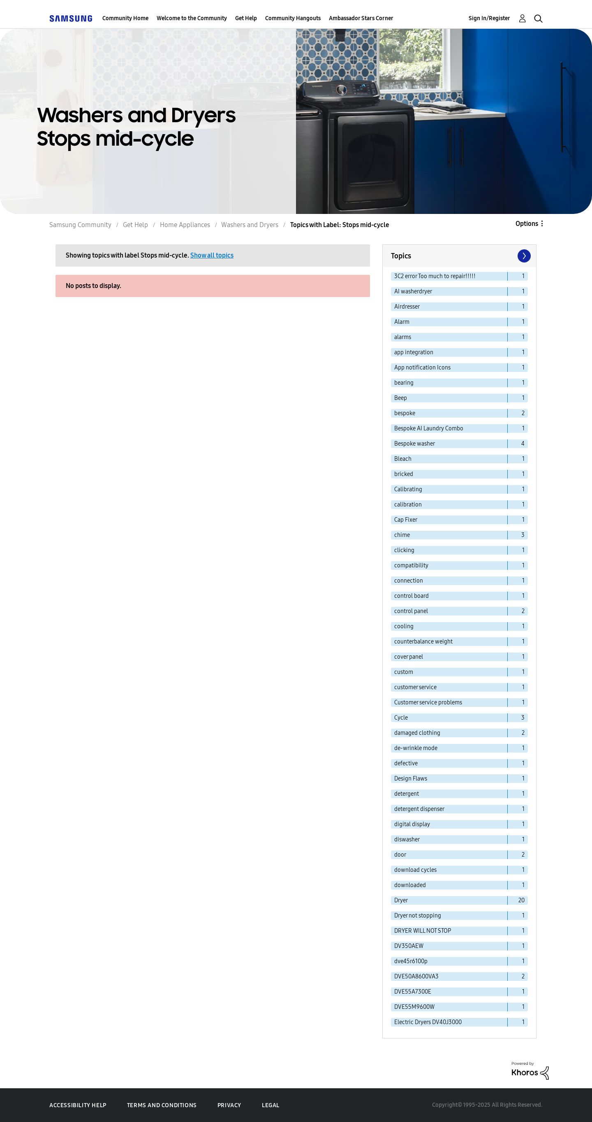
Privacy (229, 1105)
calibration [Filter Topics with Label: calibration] (408, 504)
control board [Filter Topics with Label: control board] (411, 595)
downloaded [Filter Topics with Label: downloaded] (410, 885)
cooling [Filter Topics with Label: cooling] (404, 626)
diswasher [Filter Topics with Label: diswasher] (407, 839)
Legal (271, 1105)
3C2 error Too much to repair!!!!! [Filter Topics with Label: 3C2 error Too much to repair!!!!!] (435, 276)
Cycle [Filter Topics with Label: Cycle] (401, 717)
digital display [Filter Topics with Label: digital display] (412, 824)
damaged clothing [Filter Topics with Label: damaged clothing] (417, 732)
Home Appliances (185, 225)
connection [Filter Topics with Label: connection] (408, 580)
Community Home (125, 18)
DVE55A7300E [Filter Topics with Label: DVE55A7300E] (412, 991)
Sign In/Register (489, 18)
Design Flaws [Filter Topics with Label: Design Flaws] (410, 778)
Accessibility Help (77, 1105)
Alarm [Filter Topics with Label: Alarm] (401, 321)
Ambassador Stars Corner (361, 18)
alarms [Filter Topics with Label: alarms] (402, 337)
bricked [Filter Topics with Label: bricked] (403, 474)
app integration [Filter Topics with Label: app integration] (413, 352)
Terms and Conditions (162, 1105)
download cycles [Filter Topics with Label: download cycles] (415, 869)
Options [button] (527, 224)
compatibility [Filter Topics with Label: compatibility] (411, 565)
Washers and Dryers (249, 225)
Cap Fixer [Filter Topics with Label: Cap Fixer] (405, 519)
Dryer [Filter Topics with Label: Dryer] (401, 900)
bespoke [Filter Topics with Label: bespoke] (404, 413)
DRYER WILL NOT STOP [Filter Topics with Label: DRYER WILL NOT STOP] (422, 930)
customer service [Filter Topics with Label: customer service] (415, 687)
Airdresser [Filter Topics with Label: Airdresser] (407, 306)
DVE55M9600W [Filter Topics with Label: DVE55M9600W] (414, 1007)
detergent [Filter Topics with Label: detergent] (406, 793)
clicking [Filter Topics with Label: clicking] (404, 550)
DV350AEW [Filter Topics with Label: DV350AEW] (408, 946)
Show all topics (212, 255)
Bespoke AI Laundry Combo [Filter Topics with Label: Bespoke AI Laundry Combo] (428, 428)
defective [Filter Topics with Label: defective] (406, 763)
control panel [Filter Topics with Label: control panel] (411, 611)
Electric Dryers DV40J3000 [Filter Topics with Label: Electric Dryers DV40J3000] (428, 1022)
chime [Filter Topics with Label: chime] (402, 535)
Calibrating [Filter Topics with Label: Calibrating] (408, 489)
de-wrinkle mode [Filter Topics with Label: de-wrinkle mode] (415, 748)
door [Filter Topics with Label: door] (400, 854)
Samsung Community (80, 225)
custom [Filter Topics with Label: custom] (403, 672)
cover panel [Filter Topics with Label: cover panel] (408, 656)
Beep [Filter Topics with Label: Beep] (400, 398)
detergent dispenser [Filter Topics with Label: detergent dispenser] (419, 809)
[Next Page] (523, 256)
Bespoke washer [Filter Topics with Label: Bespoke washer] (414, 443)
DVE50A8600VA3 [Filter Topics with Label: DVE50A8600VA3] (416, 976)
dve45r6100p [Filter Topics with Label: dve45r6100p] (411, 961)
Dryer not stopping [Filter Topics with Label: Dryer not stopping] (417, 915)
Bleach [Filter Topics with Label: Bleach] (403, 458)
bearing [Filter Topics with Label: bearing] (404, 382)
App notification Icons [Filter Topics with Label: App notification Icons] (422, 367)
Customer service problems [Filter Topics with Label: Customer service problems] (428, 702)
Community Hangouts (293, 18)
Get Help (246, 18)
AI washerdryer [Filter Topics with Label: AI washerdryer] (413, 291)
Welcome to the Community (192, 18)
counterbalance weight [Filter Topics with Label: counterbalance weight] (423, 641)
